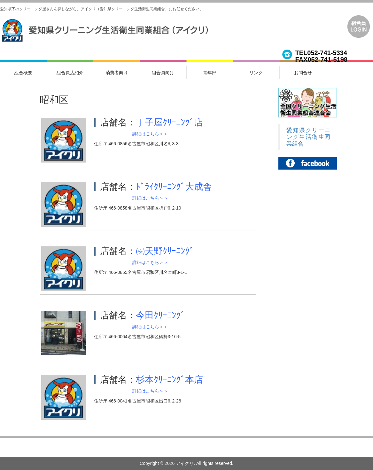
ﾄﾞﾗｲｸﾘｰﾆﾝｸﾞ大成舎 (174, 187)
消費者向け (116, 72)
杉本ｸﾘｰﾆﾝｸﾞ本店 (169, 380)
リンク (256, 72)
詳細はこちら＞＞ (150, 133)
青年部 (209, 72)
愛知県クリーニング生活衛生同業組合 (308, 137)
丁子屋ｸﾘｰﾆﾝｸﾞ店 (169, 122)
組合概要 (23, 72)
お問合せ (303, 72)
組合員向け (163, 72)
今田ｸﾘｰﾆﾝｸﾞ (160, 315)
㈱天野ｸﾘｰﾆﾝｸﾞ (165, 251)
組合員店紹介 (70, 72)
